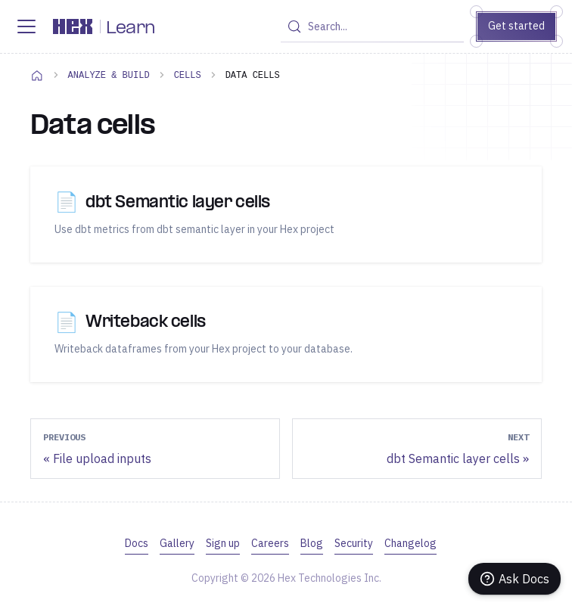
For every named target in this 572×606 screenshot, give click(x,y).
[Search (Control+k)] (372, 26)
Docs (136, 543)
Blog (311, 543)
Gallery (177, 543)
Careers (270, 543)
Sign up (223, 543)
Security (353, 543)
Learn (130, 29)
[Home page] (37, 75)
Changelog (410, 543)
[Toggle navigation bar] (26, 26)
